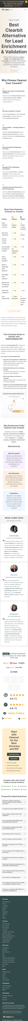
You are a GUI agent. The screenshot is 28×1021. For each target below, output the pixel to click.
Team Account (6, 952)
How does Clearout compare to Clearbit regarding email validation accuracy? (12, 802)
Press (4, 910)
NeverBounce (6, 789)
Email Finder (5, 926)
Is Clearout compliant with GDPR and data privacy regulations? (12, 889)
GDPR (4, 990)
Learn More (16, 5)
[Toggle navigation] (25, 9)
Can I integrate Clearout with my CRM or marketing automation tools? (13, 883)
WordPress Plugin (7, 938)
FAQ (3, 916)
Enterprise (5, 912)
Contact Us (5, 906)
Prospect (4, 930)
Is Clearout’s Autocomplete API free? (12, 808)
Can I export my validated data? (11, 877)
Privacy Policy (6, 972)
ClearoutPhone (6, 940)
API (3, 954)
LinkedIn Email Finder (8, 932)
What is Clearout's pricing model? (12, 839)
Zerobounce (22, 786)
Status (4, 918)
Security (4, 978)
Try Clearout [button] (14, 71)
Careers (4, 908)
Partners (4, 999)
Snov (14, 786)
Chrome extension (12, 1012)
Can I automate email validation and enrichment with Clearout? (12, 821)
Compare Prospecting (8, 962)
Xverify (24, 789)
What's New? (5, 942)
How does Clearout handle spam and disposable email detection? (13, 864)
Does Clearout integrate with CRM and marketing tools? (12, 827)
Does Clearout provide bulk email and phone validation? (13, 871)
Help (3, 956)
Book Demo (14, 758)
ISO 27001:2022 (6, 986)
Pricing (4, 904)
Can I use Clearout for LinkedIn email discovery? (12, 851)
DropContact (6, 786)
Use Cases (5, 964)
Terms (4, 974)
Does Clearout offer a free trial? (11, 834)
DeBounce (16, 789)
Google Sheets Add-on (8, 936)
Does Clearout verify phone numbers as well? (13, 858)
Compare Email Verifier (8, 958)
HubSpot (4, 950)
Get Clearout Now (14, 754)
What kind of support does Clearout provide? (12, 845)
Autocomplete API (12, 345)
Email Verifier (6, 924)
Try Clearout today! (14, 311)
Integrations (5, 948)
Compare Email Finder (8, 960)
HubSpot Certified (7, 995)
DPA (3, 976)
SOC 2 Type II (6, 988)
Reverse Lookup (6, 934)
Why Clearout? (6, 902)
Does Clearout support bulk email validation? (12, 814)
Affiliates (4, 997)
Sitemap (4, 914)
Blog (3, 966)
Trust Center (5, 980)
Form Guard (5, 928)
